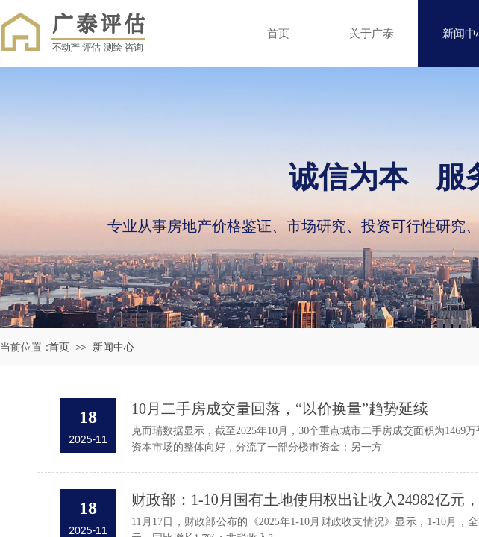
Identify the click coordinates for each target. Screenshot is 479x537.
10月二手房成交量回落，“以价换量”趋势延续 (279, 409)
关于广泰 (371, 33)
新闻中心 (113, 347)
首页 (278, 33)
